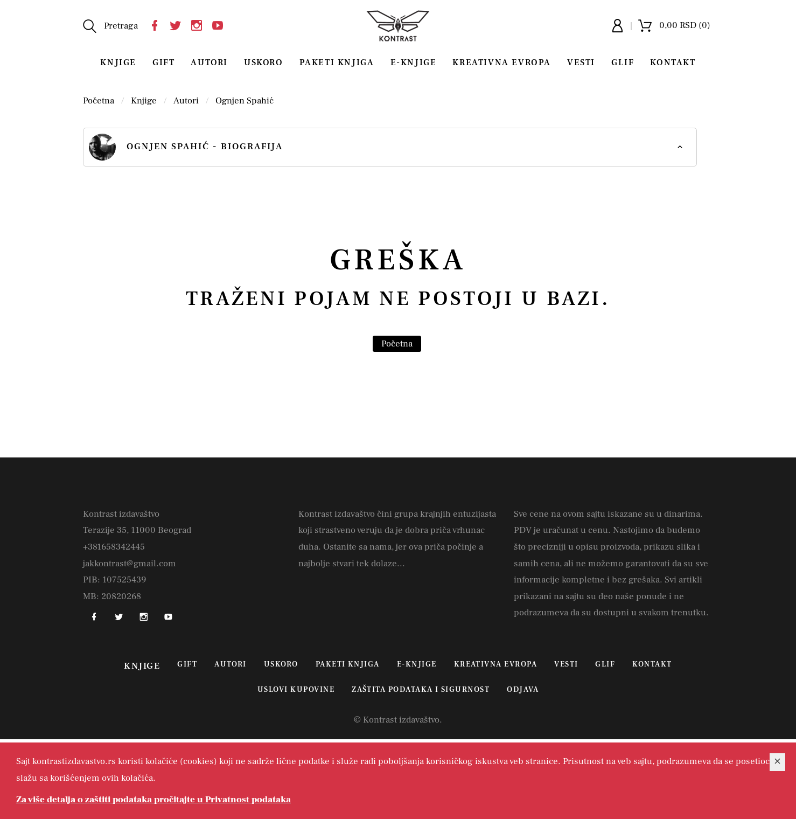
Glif (622, 62)
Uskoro (263, 62)
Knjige (118, 62)
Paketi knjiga (336, 62)
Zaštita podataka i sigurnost (421, 690)
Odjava (523, 690)
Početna (98, 101)
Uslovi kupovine (295, 690)
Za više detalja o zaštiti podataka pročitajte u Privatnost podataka (153, 800)
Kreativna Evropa (501, 62)
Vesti (581, 62)
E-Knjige (413, 62)
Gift (163, 62)
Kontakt (672, 62)
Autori (209, 62)
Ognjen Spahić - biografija (186, 147)
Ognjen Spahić (244, 101)
